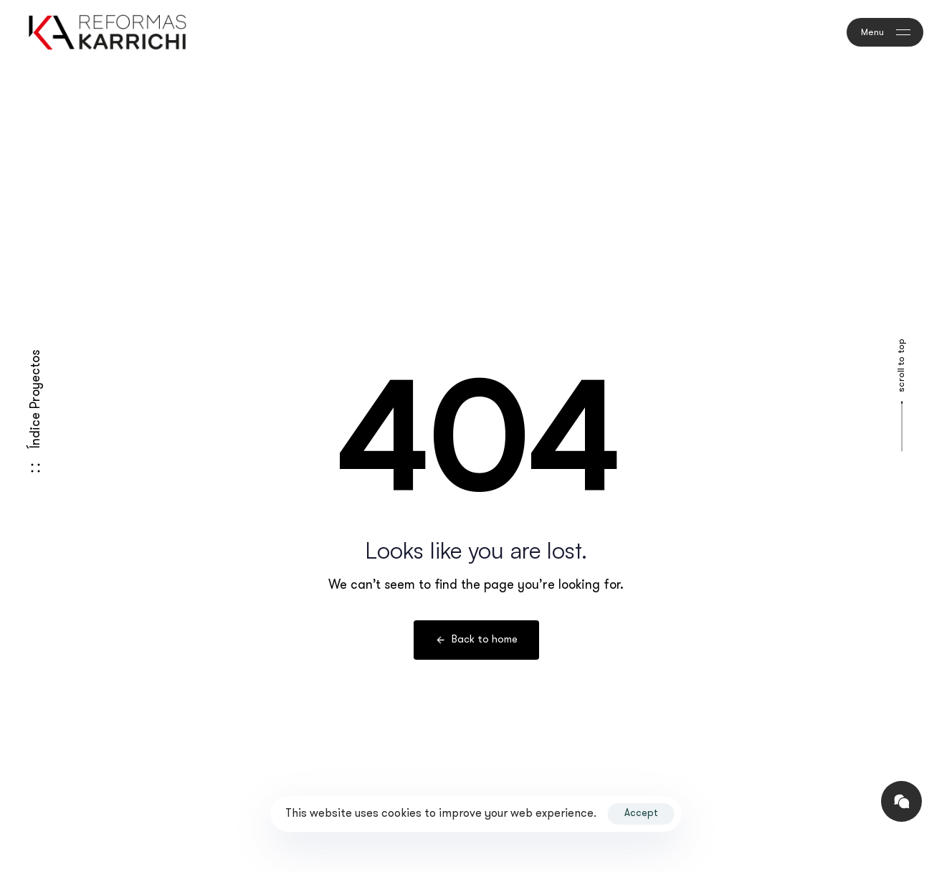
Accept (641, 813)
